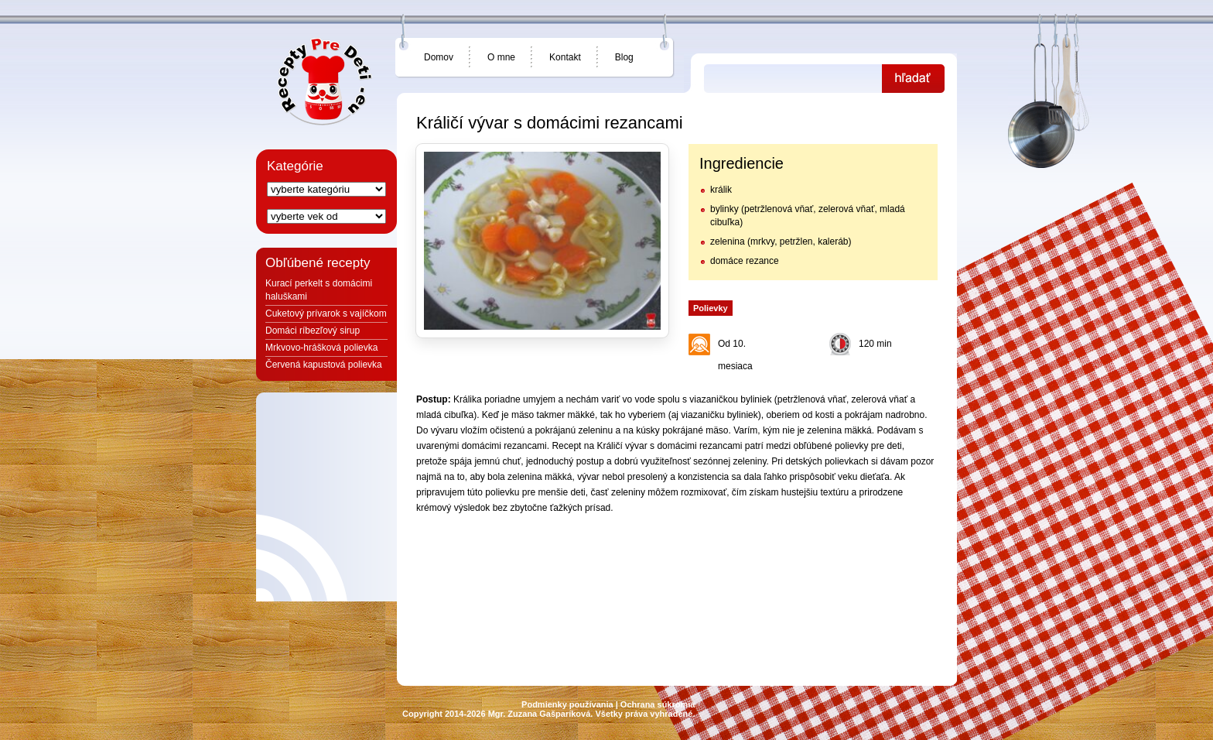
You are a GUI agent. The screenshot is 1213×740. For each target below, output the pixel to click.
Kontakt (565, 57)
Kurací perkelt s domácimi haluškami (318, 290)
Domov (438, 57)
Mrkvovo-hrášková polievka (321, 347)
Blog (624, 57)
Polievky (710, 308)
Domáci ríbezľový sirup (312, 330)
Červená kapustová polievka (323, 364)
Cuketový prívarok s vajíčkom (326, 313)
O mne (501, 57)
